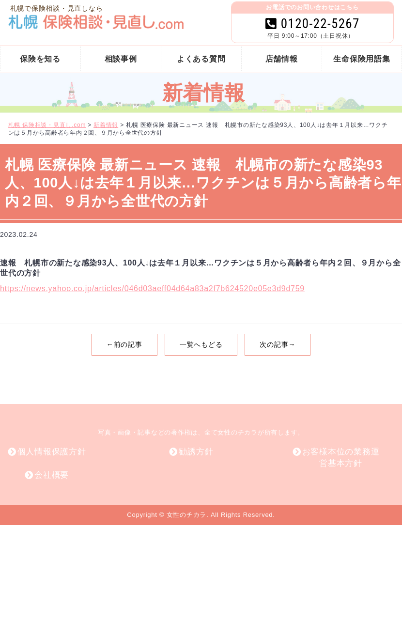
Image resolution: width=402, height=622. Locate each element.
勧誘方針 (196, 451)
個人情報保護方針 (51, 451)
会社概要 (51, 475)
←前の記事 (124, 344)
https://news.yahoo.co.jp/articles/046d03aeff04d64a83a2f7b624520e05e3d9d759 (152, 288)
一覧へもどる (201, 344)
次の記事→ (277, 344)
